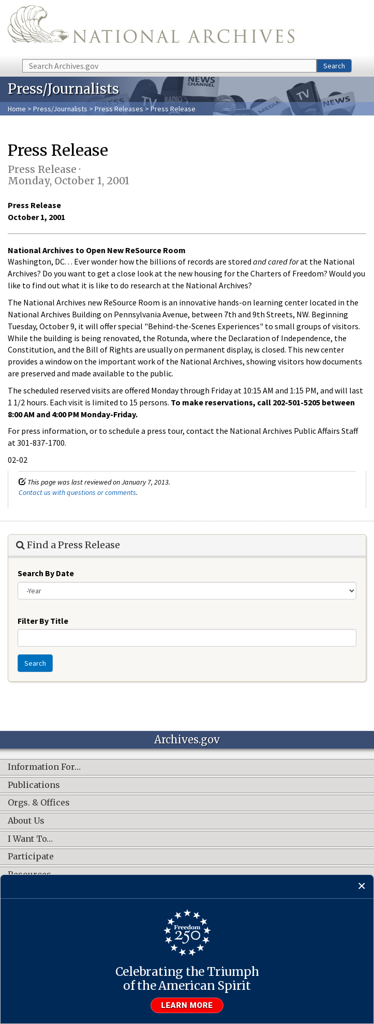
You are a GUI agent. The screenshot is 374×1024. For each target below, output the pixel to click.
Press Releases (119, 108)
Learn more (187, 1005)
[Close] (361, 886)
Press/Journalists (60, 108)
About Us (26, 821)
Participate (31, 856)
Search (334, 65)
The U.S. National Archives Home (151, 28)
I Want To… (30, 839)
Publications (34, 785)
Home (17, 108)
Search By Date (46, 573)
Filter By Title (43, 621)
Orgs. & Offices (39, 803)
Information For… (44, 767)
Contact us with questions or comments (77, 492)
